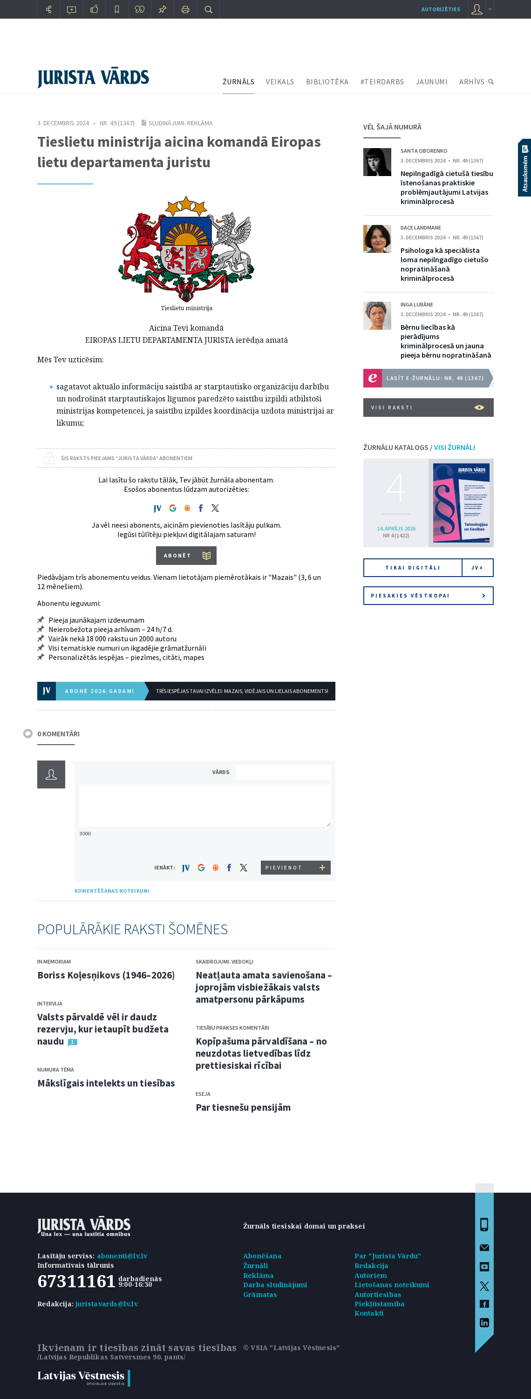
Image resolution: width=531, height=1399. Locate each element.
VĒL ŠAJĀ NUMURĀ (392, 126)
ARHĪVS (471, 81)
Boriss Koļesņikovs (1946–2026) (106, 975)
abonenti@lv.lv (122, 1255)
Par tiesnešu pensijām (243, 1107)
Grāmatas (260, 1294)
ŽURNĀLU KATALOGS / (419, 447)
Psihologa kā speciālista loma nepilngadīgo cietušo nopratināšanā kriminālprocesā (445, 264)
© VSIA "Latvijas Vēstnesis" (291, 1347)
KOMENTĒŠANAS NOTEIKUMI (112, 890)
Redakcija (371, 1265)
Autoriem (371, 1275)
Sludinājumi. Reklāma (181, 123)
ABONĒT (177, 555)
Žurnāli (255, 1265)
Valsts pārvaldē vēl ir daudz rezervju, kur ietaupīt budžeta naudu (103, 1029)
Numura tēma (55, 1069)
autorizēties (441, 9)
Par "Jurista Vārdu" (388, 1255)
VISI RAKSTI (427, 407)
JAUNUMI (432, 81)
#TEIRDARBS (382, 81)
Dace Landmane (421, 227)
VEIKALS (280, 81)
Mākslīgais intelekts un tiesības (106, 1083)
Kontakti (369, 1313)
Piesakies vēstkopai (428, 595)
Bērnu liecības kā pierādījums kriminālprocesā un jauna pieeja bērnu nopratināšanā (446, 341)
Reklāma (258, 1275)
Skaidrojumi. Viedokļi (224, 961)
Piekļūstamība (379, 1303)
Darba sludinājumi (275, 1284)
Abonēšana (262, 1255)
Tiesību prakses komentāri (232, 1027)
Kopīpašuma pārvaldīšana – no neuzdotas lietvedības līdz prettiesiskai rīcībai (261, 1053)
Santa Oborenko (424, 150)
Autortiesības (378, 1294)
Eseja (203, 1093)
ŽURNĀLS (239, 81)
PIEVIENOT (284, 867)
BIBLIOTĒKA (327, 81)
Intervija (49, 1003)
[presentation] (284, 843)
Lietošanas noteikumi (392, 1284)
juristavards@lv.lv (106, 1303)
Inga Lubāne (417, 304)
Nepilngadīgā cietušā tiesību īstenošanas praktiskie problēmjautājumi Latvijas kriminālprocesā (447, 187)
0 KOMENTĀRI (58, 733)
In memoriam (54, 961)
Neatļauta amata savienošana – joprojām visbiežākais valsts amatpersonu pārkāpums (264, 987)
